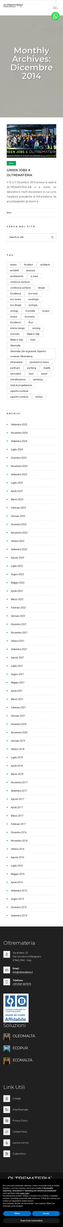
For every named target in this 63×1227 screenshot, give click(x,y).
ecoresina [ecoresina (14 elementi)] (30, 316)
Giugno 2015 (17, 899)
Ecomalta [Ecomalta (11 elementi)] (30, 311)
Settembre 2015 (19, 890)
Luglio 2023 (17, 482)
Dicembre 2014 (19, 907)
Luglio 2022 (17, 566)
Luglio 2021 (17, 666)
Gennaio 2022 (18, 616)
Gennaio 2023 (18, 516)
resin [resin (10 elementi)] (31, 373)
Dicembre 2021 (19, 624)
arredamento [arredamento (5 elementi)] (16, 276)
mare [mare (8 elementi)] (32, 339)
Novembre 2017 (19, 782)
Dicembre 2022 (19, 524)
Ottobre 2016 (17, 849)
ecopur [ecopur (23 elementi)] (13, 316)
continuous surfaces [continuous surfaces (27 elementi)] (20, 287)
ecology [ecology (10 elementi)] (14, 311)
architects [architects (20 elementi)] (45, 264)
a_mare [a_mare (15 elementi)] (34, 276)
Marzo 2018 (17, 774)
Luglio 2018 (17, 757)
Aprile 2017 (17, 807)
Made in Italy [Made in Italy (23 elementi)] (16, 339)
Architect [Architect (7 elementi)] (28, 264)
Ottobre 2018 (17, 749)
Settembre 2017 (19, 790)
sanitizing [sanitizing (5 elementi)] (38, 379)
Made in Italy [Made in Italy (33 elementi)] (33, 334)
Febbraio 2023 (18, 507)
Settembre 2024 (19, 441)
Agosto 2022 (17, 557)
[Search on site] (31, 237)
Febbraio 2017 (18, 824)
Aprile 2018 (17, 765)
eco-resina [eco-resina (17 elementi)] (15, 299)
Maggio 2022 (18, 582)
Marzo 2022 (17, 599)
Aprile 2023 (17, 491)
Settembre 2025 (19, 424)
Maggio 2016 (18, 874)
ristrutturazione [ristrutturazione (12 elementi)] (18, 379)
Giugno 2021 (17, 674)
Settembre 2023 (19, 474)
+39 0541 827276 (22, 984)
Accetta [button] (46, 1213)
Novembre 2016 (19, 840)
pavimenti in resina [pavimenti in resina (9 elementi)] (39, 362)
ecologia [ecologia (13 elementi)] (33, 305)
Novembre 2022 (19, 532)
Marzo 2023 (17, 499)
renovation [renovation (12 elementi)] (15, 373)
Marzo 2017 (17, 815)
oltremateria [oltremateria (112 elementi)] (16, 362)
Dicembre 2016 (19, 832)
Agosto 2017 (17, 799)
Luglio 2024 (17, 449)
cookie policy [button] (24, 1193)
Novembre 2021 (19, 632)
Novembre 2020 (19, 732)
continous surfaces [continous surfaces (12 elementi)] (20, 282)
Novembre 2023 (19, 466)
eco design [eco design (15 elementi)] (15, 305)
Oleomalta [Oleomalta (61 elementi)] (15, 345)
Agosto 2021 (17, 657)
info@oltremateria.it (23, 972)
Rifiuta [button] (17, 1213)
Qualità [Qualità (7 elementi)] (47, 368)
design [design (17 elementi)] (41, 287)
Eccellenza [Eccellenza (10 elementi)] (15, 293)
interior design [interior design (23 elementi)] (17, 328)
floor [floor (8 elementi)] (30, 322)
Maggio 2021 (18, 682)
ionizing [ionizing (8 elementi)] (36, 328)
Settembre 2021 (19, 649)
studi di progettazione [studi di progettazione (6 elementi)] (21, 385)
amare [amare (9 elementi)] (13, 264)
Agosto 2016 (17, 857)
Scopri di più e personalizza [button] (31, 1221)
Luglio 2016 (17, 865)
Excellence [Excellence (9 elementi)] (15, 322)
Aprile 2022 (17, 591)
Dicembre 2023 (19, 457)
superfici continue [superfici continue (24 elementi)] (19, 391)
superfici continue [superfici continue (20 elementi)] (19, 396)
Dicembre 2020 (19, 724)
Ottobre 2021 (17, 641)
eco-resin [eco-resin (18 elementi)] (33, 293)
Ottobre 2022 (17, 541)
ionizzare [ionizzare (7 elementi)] (14, 334)
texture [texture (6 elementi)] (39, 396)
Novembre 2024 (19, 432)
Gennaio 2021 (18, 715)
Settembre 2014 (19, 915)
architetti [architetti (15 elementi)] (14, 270)
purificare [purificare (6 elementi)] (15, 368)
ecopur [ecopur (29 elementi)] (45, 311)
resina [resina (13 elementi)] (44, 373)
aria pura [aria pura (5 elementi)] (30, 270)
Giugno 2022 (17, 574)
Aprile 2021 (17, 691)
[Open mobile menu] (56, 7)
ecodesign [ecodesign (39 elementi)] (33, 299)
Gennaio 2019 (18, 740)
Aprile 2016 (17, 882)
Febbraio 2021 (18, 707)
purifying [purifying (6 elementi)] (31, 368)
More (9, 212)
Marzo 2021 (17, 699)
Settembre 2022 (19, 549)
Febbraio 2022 (18, 607)
